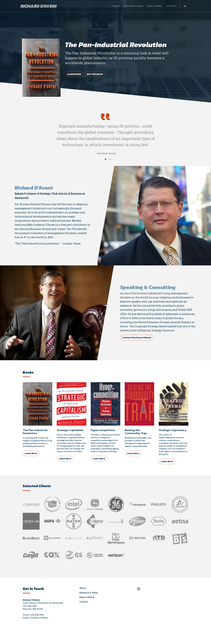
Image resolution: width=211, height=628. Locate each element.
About (116, 6)
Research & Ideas (134, 6)
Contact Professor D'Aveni (136, 337)
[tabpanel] (105, 51)
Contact (171, 6)
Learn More (74, 74)
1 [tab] (105, 159)
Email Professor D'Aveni (35, 617)
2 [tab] (109, 159)
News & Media (155, 6)
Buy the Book (95, 74)
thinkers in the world (134, 297)
